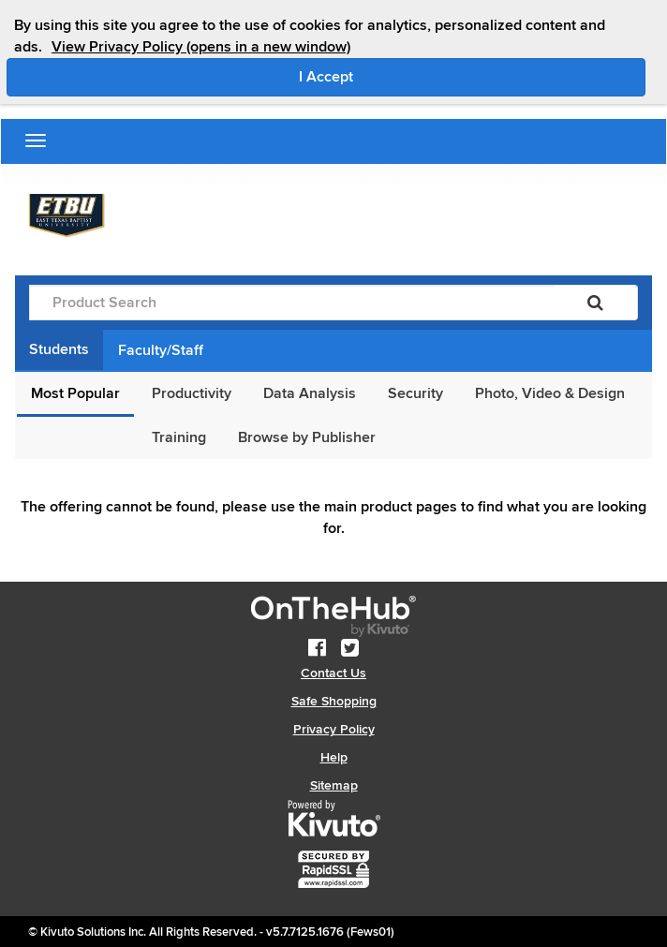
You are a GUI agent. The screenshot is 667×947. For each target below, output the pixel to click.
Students (59, 349)
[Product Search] (291, 302)
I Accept (405, 76)
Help (334, 757)
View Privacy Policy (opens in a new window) (201, 46)
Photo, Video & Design (550, 393)
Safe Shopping (334, 701)
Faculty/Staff (160, 350)
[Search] (595, 302)
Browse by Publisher (307, 437)
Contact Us (333, 673)
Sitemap (334, 785)
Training (179, 437)
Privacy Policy (334, 729)
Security (415, 393)
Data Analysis (309, 393)
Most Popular (75, 393)
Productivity (191, 393)
